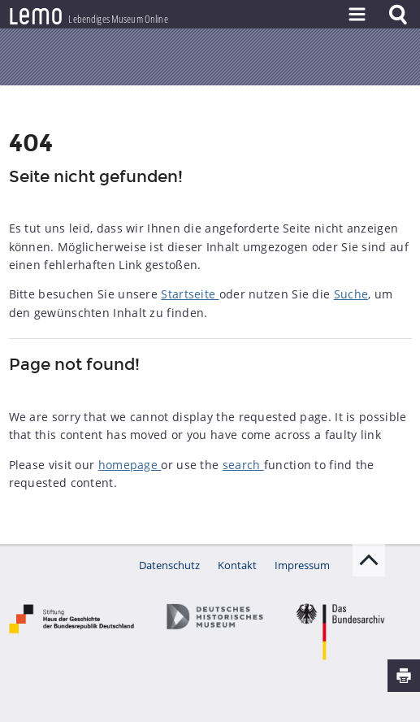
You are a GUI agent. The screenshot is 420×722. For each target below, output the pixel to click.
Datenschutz (169, 565)
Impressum (302, 565)
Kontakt (237, 565)
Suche (351, 294)
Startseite (190, 294)
